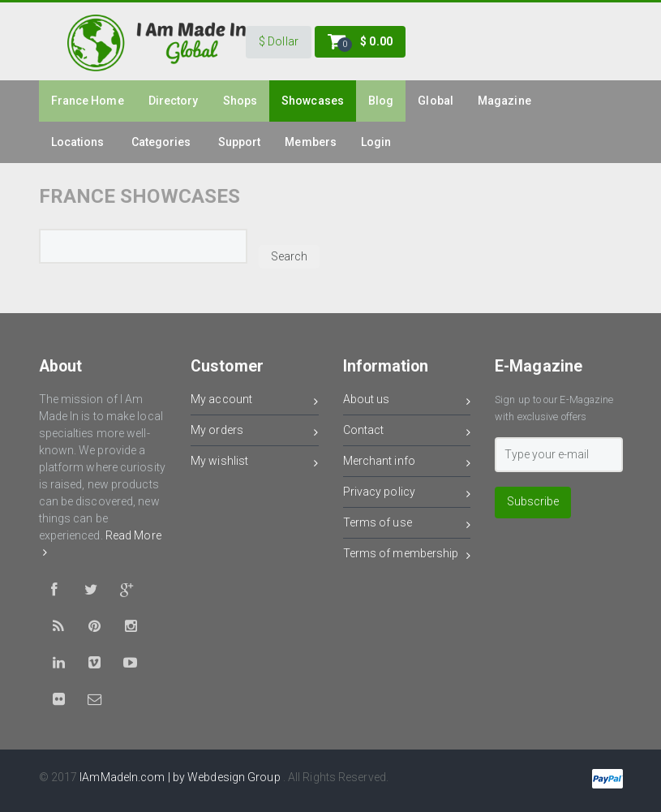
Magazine (504, 100)
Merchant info (407, 463)
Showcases (312, 100)
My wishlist (255, 463)
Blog (380, 100)
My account (255, 402)
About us (407, 402)
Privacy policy (407, 494)
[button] (278, 42)
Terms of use (407, 525)
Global (435, 100)
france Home (87, 100)
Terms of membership (407, 556)
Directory (173, 100)
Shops (240, 100)
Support (239, 141)
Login (376, 141)
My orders (255, 432)
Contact (407, 432)
